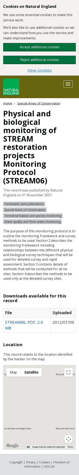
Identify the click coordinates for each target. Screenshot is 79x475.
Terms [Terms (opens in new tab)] (70, 447)
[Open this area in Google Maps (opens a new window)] (12, 446)
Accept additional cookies (39, 47)
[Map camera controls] (68, 439)
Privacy (31, 462)
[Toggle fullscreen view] (68, 372)
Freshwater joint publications (24, 204)
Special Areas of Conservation (38, 103)
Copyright (16, 462)
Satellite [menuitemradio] (31, 372)
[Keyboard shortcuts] (28, 447)
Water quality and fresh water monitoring (32, 222)
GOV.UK (49, 466)
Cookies (44, 462)
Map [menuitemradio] (13, 372)
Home (7, 103)
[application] (39, 407)
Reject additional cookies (39, 59)
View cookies (39, 70)
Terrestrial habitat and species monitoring (32, 216)
